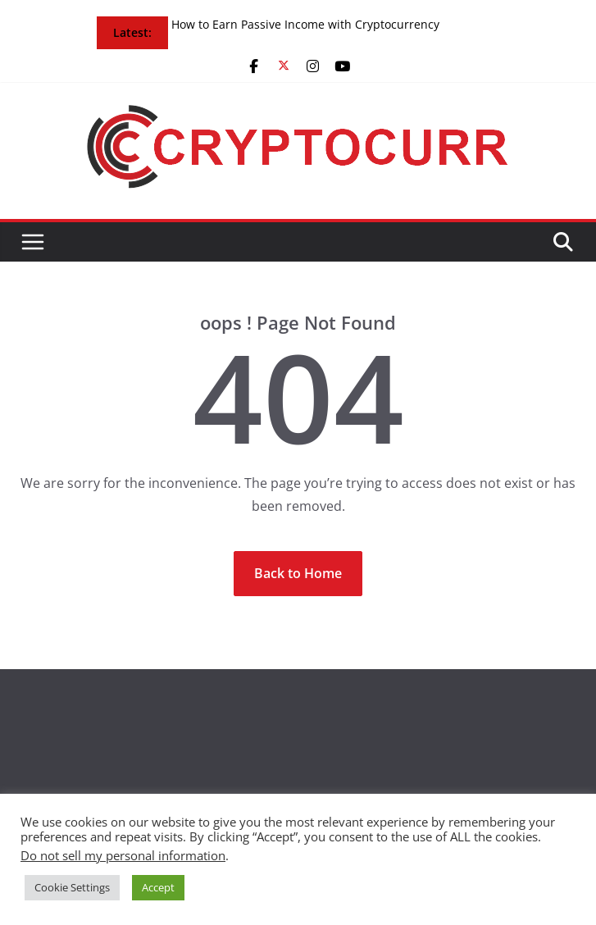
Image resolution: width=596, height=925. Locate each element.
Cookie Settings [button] (72, 887)
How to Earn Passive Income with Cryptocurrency (305, 24)
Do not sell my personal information (122, 855)
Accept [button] (158, 887)
